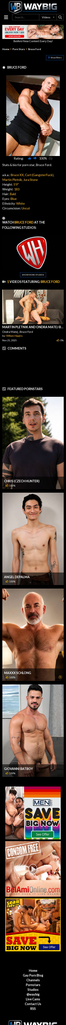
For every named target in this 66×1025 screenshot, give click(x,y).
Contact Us (33, 990)
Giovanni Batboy (18, 755)
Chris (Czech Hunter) (21, 467)
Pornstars (33, 971)
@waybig (33, 980)
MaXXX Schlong (17, 659)
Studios (33, 975)
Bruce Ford (34, 49)
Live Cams (33, 985)
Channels (33, 966)
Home (5, 49)
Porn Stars (18, 49)
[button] (48, 17)
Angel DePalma (17, 563)
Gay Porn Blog (33, 961)
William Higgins (14, 335)
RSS (33, 994)
